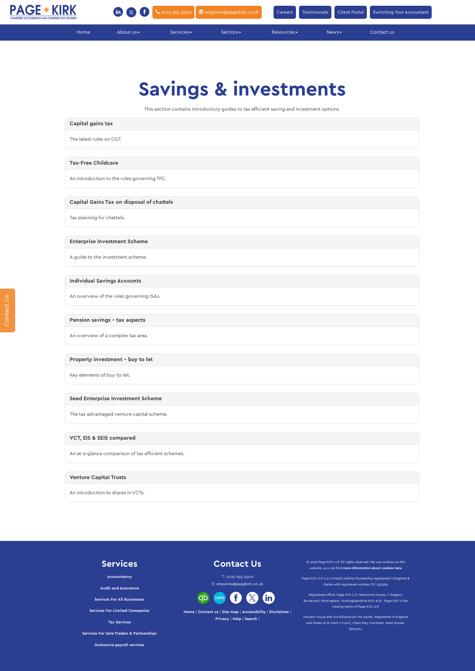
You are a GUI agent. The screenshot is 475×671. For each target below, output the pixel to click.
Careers (285, 12)
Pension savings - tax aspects (107, 320)
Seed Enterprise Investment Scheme (116, 398)
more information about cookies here (372, 568)
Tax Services (119, 622)
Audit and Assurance (119, 588)
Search (251, 619)
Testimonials (315, 12)
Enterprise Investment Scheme (109, 241)
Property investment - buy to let (111, 359)
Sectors (231, 32)
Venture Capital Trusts (98, 477)
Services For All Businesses (119, 600)
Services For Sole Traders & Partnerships (119, 634)
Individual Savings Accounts (105, 281)
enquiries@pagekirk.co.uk (229, 12)
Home (83, 32)
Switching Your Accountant (401, 12)
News (334, 32)
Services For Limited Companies (119, 611)
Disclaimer (279, 612)
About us (128, 32)
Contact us (382, 32)
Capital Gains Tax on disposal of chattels (121, 202)
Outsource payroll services (119, 645)
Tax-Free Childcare (94, 163)
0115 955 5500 (173, 12)
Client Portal (350, 12)
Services (181, 32)
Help (237, 619)
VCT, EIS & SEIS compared (102, 438)
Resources (285, 32)
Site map (230, 612)
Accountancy (119, 577)
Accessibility (254, 612)
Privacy (222, 619)
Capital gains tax (91, 123)
